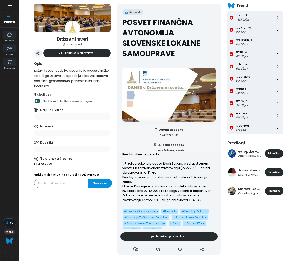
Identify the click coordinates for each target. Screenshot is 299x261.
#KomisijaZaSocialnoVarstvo (146, 217)
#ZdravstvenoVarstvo (190, 217)
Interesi (46, 126)
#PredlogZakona (195, 211)
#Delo (174, 223)
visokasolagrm (81, 101)
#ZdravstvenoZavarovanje (144, 223)
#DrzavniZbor (194, 223)
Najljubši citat (51, 110)
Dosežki (46, 142)
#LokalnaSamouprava (141, 211)
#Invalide (170, 211)
